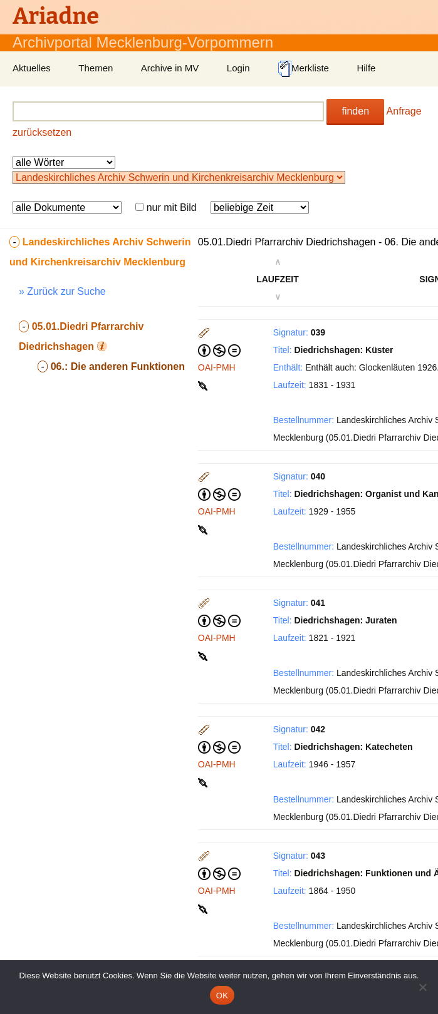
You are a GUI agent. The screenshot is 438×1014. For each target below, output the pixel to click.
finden (355, 111)
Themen (95, 68)
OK (222, 995)
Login (238, 68)
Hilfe (366, 68)
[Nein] (422, 987)
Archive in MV (170, 68)
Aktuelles (32, 68)
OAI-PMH (217, 367)
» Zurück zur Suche (62, 291)
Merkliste (303, 69)
